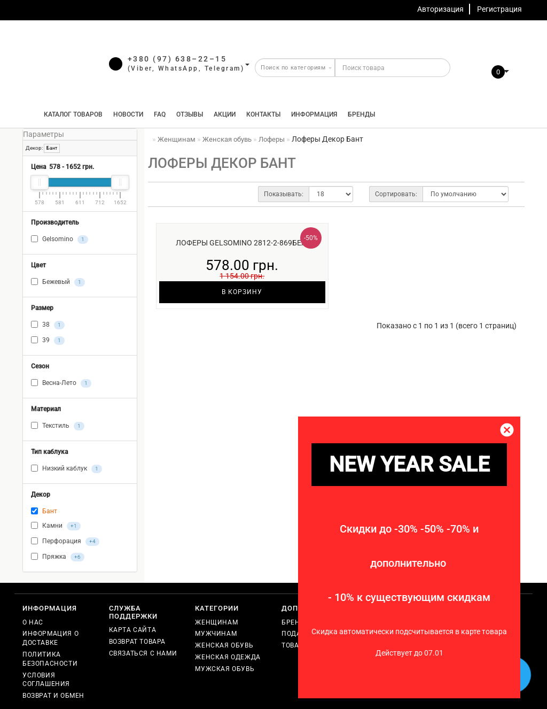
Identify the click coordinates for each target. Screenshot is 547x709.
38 (48, 325)
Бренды (361, 114)
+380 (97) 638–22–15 (177, 59)
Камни (56, 526)
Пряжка (57, 557)
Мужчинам (216, 633)
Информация (314, 114)
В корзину (242, 292)
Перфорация (65, 541)
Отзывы (189, 114)
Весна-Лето (61, 383)
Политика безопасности (49, 659)
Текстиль (57, 426)
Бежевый (58, 282)
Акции (225, 114)
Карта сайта (133, 630)
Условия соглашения (46, 680)
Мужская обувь (224, 669)
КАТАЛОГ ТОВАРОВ (71, 114)
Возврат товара (137, 641)
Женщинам (216, 622)
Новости (128, 114)
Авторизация (440, 9)
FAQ (160, 114)
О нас (32, 622)
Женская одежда (227, 657)
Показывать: (283, 194)
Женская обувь (224, 645)
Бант (51, 148)
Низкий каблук (66, 469)
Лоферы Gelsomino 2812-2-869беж (242, 242)
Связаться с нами (143, 653)
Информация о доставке (50, 638)
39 (48, 340)
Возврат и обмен (53, 695)
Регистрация (499, 9)
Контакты (263, 114)
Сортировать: (396, 194)
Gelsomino (59, 239)
